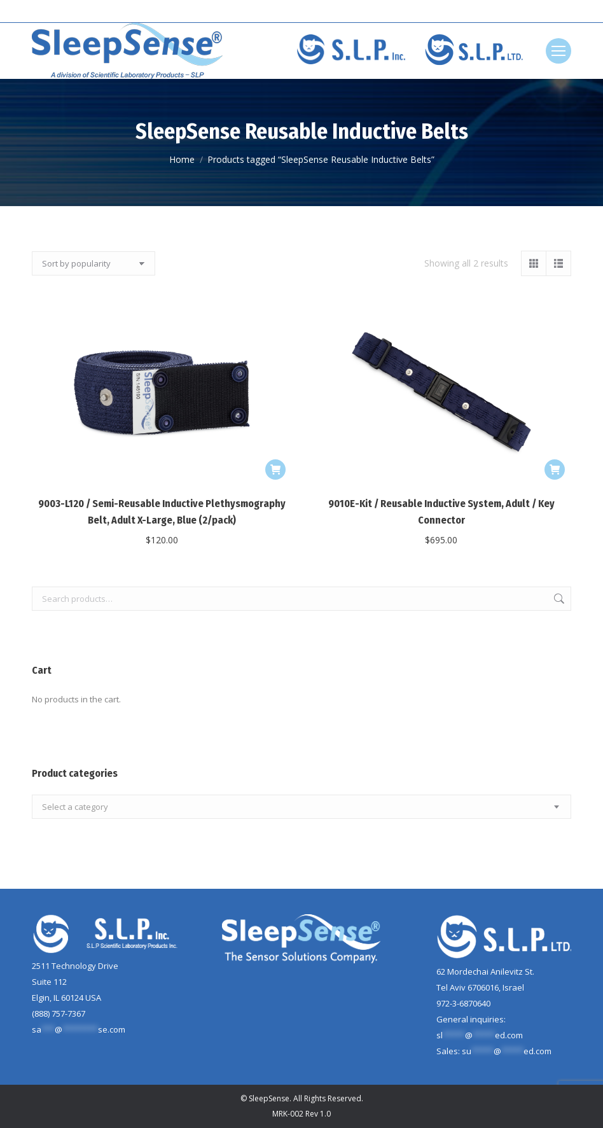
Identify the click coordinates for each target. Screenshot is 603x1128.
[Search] (539, 11)
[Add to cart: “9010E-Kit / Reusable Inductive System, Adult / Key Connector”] (554, 469)
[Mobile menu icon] (558, 51)
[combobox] (301, 807)
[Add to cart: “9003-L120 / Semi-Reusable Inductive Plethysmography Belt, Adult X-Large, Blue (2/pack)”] (275, 469)
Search (557, 599)
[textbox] (75, 807)
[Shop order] (93, 263)
